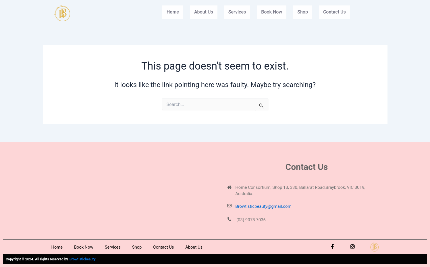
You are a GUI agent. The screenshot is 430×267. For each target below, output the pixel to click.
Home (173, 12)
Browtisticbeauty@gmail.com (263, 206)
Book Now (271, 12)
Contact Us (334, 12)
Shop (302, 12)
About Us (203, 12)
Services (237, 12)
